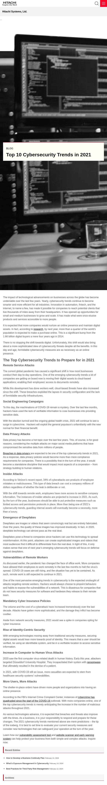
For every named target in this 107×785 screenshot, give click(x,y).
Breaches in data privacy (17, 453)
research (38, 329)
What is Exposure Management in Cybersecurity (27, 763)
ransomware (94, 662)
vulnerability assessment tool (35, 735)
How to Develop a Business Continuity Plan (25, 758)
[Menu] (103, 3)
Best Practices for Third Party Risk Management (27, 769)
